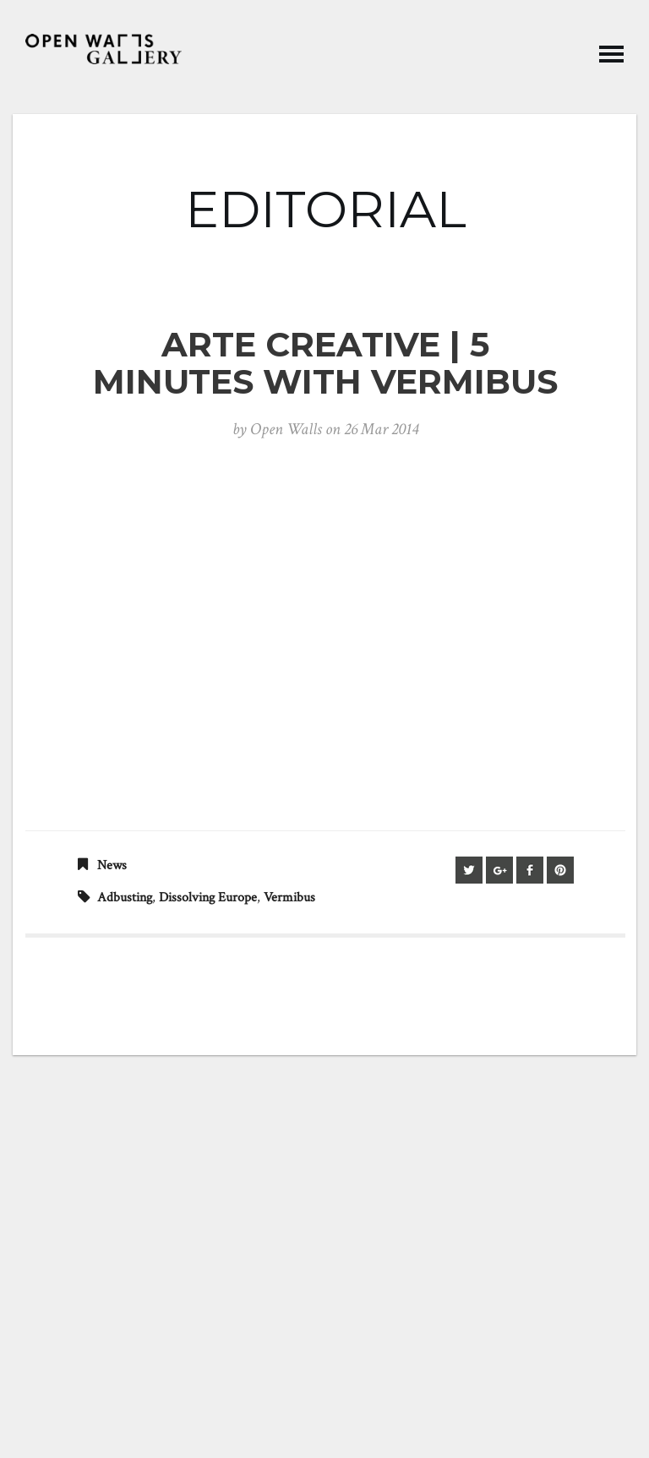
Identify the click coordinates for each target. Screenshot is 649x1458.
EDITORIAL (325, 209)
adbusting (124, 897)
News (112, 865)
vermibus (289, 897)
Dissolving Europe (208, 897)
